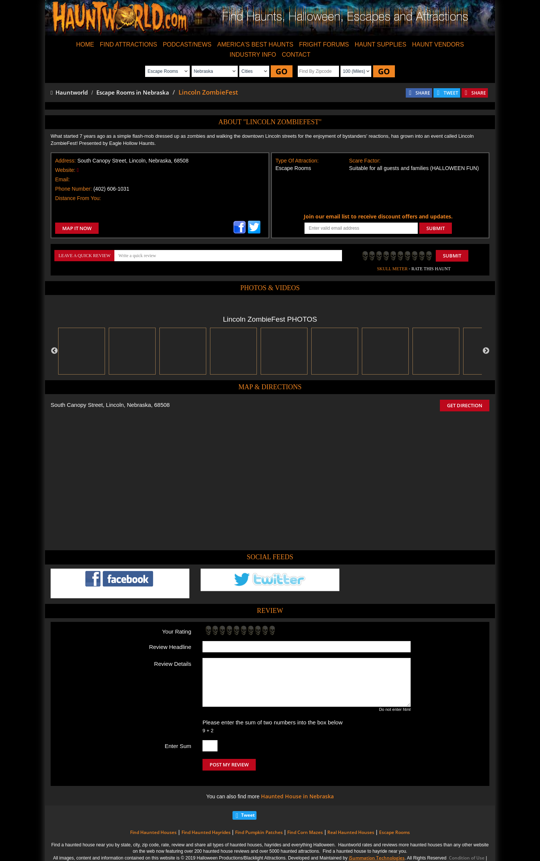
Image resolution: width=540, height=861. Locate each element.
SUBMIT (435, 228)
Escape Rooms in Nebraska (132, 92)
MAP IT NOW (77, 228)
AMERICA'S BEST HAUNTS (255, 44)
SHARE (423, 93)
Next (486, 351)
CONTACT (296, 54)
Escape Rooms (394, 832)
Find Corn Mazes (305, 832)
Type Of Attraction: (297, 161)
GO (282, 71)
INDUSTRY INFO (253, 54)
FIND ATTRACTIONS (128, 44)
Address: (65, 161)
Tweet (248, 815)
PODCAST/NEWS (187, 44)
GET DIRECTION (464, 405)
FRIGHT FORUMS (324, 44)
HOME (85, 44)
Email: (62, 179)
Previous (54, 351)
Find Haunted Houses (153, 832)
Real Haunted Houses (350, 832)
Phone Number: (73, 189)
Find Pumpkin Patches (259, 832)
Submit (452, 255)
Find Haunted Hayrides (206, 832)
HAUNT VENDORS (438, 44)
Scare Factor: (365, 161)
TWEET (451, 93)
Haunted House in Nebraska (297, 796)
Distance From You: (78, 198)
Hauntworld (69, 92)
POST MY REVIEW (229, 764)
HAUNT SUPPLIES (380, 44)
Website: (65, 170)
